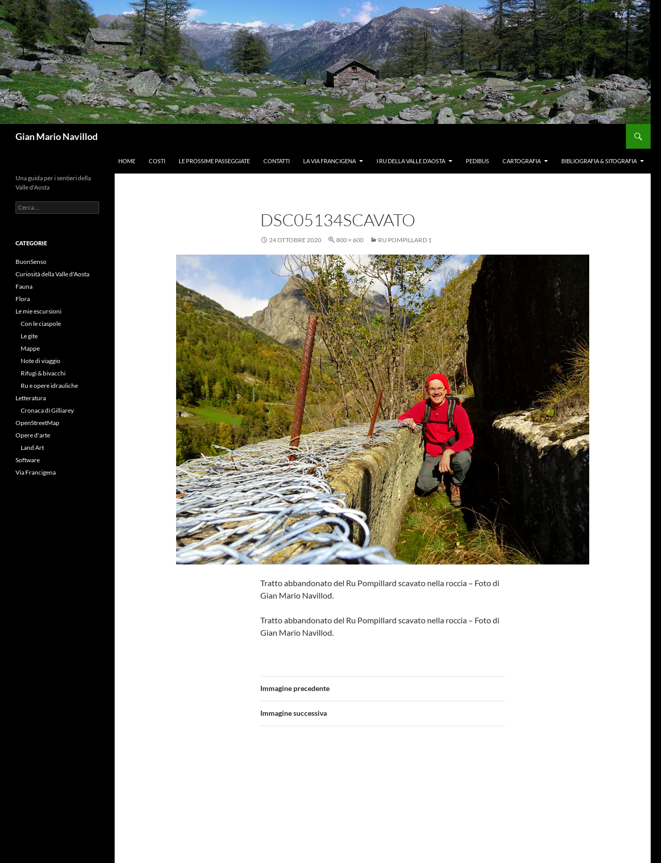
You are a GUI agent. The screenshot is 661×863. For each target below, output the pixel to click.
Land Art (32, 447)
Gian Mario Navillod (56, 136)
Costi (157, 161)
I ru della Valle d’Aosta (410, 161)
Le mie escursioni (38, 311)
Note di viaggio (40, 361)
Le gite (29, 336)
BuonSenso (30, 261)
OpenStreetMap (37, 423)
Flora (22, 299)
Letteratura (30, 398)
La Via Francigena (329, 161)
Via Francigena (35, 472)
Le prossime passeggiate (214, 161)
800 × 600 (350, 240)
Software (27, 460)
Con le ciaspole (41, 323)
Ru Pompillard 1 (405, 240)
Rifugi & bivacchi (43, 373)
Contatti (276, 161)
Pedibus (477, 161)
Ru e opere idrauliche (49, 385)
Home (126, 161)
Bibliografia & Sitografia (599, 161)
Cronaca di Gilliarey (47, 410)
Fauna (24, 286)
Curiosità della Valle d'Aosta (52, 274)
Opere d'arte (32, 435)
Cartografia (521, 161)
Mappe (30, 348)
